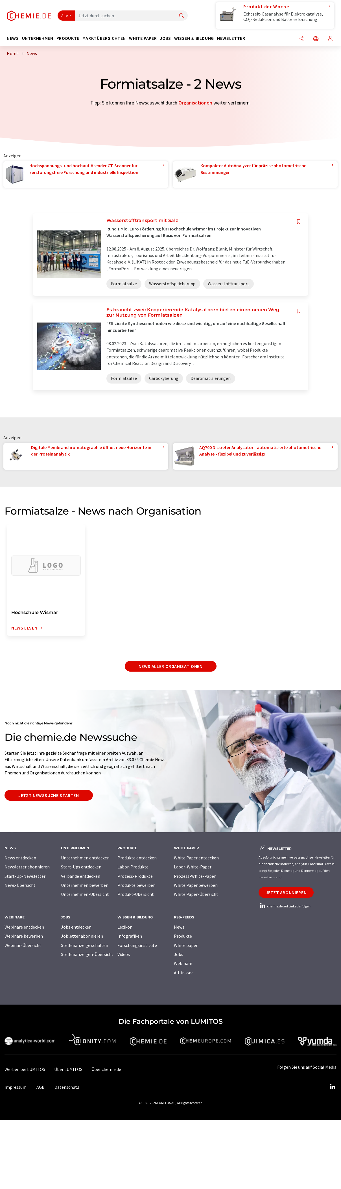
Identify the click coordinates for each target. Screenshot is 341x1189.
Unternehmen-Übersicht (85, 894)
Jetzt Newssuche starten (48, 795)
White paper (186, 945)
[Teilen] (301, 39)
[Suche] (181, 16)
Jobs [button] (165, 38)
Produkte (183, 936)
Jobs (178, 954)
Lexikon (124, 927)
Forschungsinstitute (137, 945)
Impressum (16, 1087)
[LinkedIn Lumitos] (332, 1087)
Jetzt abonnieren (286, 892)
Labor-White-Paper (192, 867)
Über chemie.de (106, 1069)
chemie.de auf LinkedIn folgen (285, 906)
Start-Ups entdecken (81, 867)
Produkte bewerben (136, 885)
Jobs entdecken (76, 927)
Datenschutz (66, 1087)
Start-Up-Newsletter (25, 876)
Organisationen (195, 102)
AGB (40, 1087)
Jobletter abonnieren (82, 936)
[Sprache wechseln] (316, 39)
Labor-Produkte (132, 867)
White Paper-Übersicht (196, 894)
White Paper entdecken (196, 858)
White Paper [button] (143, 38)
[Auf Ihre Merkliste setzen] (299, 222)
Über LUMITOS (68, 1069)
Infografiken (129, 936)
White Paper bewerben (196, 885)
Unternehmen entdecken (85, 858)
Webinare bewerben (24, 936)
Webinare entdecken (24, 927)
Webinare (183, 963)
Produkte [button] (67, 38)
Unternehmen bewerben (84, 885)
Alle (64, 15)
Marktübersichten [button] (104, 38)
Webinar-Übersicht (23, 945)
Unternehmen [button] (37, 38)
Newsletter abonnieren (27, 867)
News (179, 927)
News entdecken (20, 858)
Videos (123, 954)
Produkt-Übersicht (135, 894)
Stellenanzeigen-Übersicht (87, 954)
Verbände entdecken (80, 876)
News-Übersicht (20, 885)
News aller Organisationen (171, 666)
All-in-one (184, 972)
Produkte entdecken (137, 858)
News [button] (13, 38)
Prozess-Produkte (135, 876)
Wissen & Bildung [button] (194, 38)
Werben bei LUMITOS (25, 1069)
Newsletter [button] (231, 38)
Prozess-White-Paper (195, 876)
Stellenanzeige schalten (84, 945)
